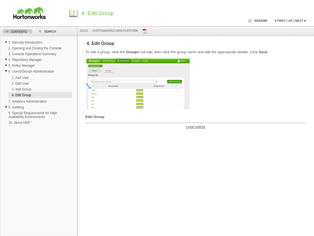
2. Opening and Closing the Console (34, 48)
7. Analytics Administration (27, 101)
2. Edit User (20, 83)
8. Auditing (16, 107)
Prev (281, 20)
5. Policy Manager (21, 66)
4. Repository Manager (25, 60)
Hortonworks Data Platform (115, 30)
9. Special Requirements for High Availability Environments (32, 115)
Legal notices (195, 127)
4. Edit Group (21, 95)
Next (299, 20)
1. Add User (20, 78)
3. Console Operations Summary (32, 54)
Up (290, 20)
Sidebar (260, 20)
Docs (84, 30)
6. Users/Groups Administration (31, 71)
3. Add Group (21, 89)
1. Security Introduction (25, 42)
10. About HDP (19, 123)
